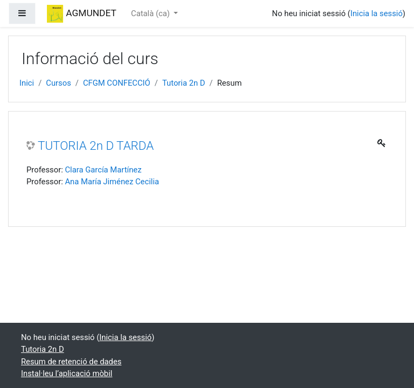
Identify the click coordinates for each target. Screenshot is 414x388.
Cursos (58, 83)
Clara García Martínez (103, 170)
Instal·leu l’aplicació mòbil (66, 373)
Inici (26, 83)
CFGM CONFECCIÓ (116, 83)
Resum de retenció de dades (71, 361)
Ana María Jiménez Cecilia (112, 181)
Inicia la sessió (376, 13)
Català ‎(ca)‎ (151, 13)
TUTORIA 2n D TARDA (96, 145)
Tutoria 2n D (183, 83)
